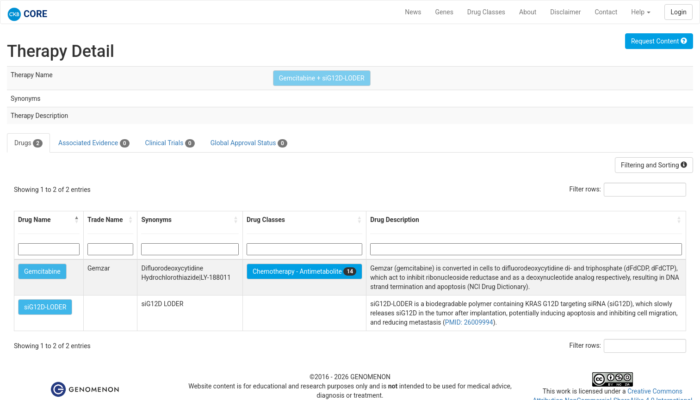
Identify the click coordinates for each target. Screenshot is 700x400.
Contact (606, 12)
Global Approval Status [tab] (249, 143)
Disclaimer (565, 12)
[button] (77, 219)
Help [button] (640, 12)
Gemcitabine (42, 271)
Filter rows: (585, 189)
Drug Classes (486, 12)
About (527, 12)
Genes (444, 12)
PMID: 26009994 (469, 322)
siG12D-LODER (45, 307)
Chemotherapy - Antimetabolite (304, 271)
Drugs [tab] (28, 143)
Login (678, 12)
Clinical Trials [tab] (170, 143)
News (413, 12)
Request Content (659, 41)
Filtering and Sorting (654, 165)
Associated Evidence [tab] (93, 143)
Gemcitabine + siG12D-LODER (322, 78)
